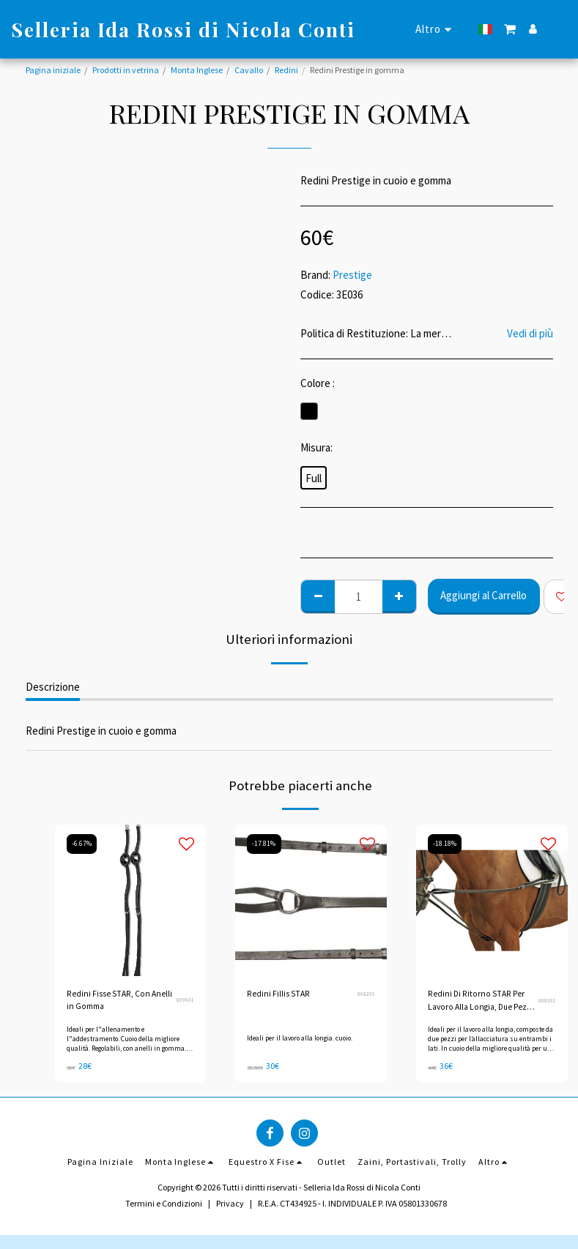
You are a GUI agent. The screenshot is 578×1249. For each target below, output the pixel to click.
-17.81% (265, 843)
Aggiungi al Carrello (483, 595)
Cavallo (248, 69)
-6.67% (83, 843)
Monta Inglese (197, 69)
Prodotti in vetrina (125, 69)
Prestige (352, 275)
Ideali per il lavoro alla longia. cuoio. (301, 1037)
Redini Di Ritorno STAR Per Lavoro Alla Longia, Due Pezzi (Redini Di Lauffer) (482, 1001)
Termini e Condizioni (163, 1202)
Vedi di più (530, 333)
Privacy (230, 1202)
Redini (286, 69)
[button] (510, 29)
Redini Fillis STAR (278, 994)
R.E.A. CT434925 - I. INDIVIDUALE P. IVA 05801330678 (352, 1202)
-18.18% (446, 843)
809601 (185, 1000)
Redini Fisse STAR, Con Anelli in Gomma (119, 1001)
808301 (547, 1000)
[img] (131, 900)
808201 (366, 994)
